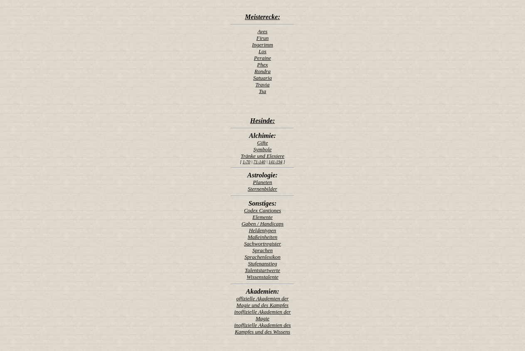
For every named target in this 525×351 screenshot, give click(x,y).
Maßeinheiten (262, 237)
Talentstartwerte (262, 270)
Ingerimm (262, 45)
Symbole (262, 149)
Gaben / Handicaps (262, 224)
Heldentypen (262, 230)
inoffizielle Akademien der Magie (262, 315)
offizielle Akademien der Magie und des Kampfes (262, 301)
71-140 (259, 162)
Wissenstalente (262, 277)
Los (262, 51)
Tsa (262, 91)
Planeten (262, 182)
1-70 (246, 162)
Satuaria (262, 78)
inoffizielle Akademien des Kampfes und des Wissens (262, 328)
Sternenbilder (262, 189)
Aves (263, 31)
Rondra (262, 71)
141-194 (275, 162)
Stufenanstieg (262, 263)
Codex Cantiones (262, 210)
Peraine (262, 58)
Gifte (262, 143)
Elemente (262, 217)
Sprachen (262, 250)
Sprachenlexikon (262, 257)
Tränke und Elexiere (262, 156)
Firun (262, 38)
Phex (262, 64)
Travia (263, 84)
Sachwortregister (262, 244)
